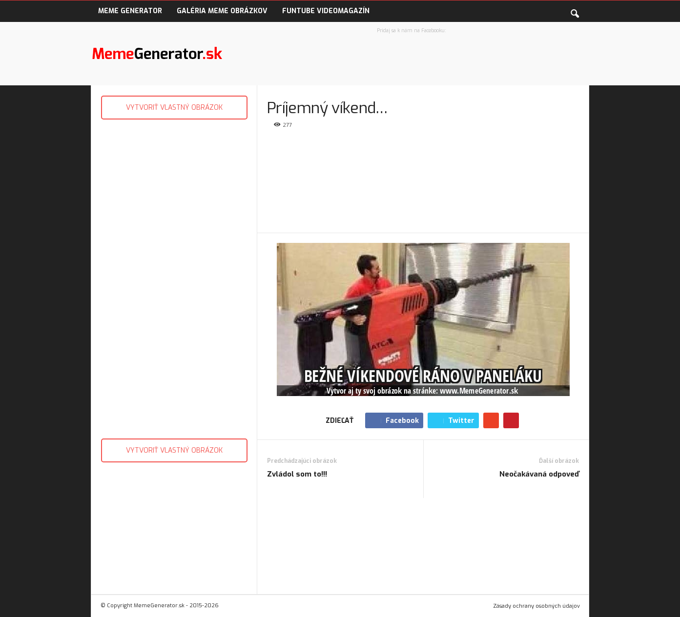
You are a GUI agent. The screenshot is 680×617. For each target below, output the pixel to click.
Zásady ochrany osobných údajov (536, 606)
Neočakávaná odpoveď (539, 474)
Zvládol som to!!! (297, 474)
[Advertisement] (174, 276)
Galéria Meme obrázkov (222, 11)
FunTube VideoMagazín (326, 11)
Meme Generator (130, 11)
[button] (574, 11)
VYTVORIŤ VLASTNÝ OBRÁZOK (174, 107)
